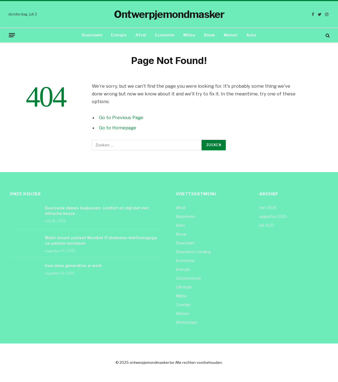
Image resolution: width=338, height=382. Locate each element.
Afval (140, 35)
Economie (165, 35)
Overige (183, 304)
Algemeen (185, 216)
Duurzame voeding (193, 251)
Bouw (209, 35)
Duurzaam (92, 35)
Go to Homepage (117, 127)
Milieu (189, 35)
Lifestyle (184, 287)
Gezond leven (188, 278)
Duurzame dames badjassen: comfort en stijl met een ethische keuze (97, 210)
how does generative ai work (73, 265)
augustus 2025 (273, 216)
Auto (251, 35)
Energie (119, 35)
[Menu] (12, 35)
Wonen (230, 35)
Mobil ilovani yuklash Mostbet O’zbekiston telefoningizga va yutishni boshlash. (101, 240)
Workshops (186, 322)
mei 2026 (268, 207)
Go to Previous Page (121, 117)
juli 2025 (266, 225)
